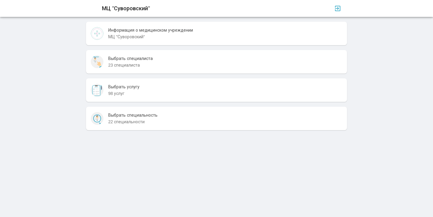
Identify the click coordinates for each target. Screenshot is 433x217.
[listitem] (216, 33)
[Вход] (338, 8)
